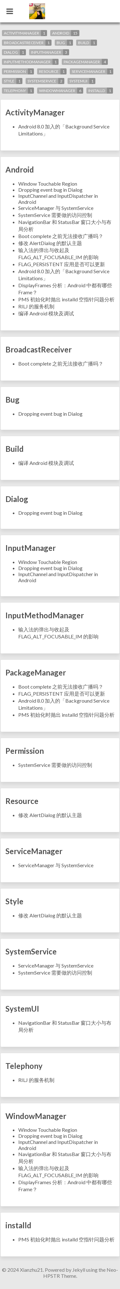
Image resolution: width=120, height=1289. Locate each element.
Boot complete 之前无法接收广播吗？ (60, 236)
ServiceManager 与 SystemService (55, 208)
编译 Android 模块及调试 (46, 313)
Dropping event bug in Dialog (50, 190)
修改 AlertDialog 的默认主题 (50, 243)
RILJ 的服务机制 (36, 306)
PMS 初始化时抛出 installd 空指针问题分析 (66, 299)
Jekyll (78, 1270)
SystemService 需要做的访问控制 (55, 215)
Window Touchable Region (47, 184)
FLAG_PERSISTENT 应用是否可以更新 (61, 264)
